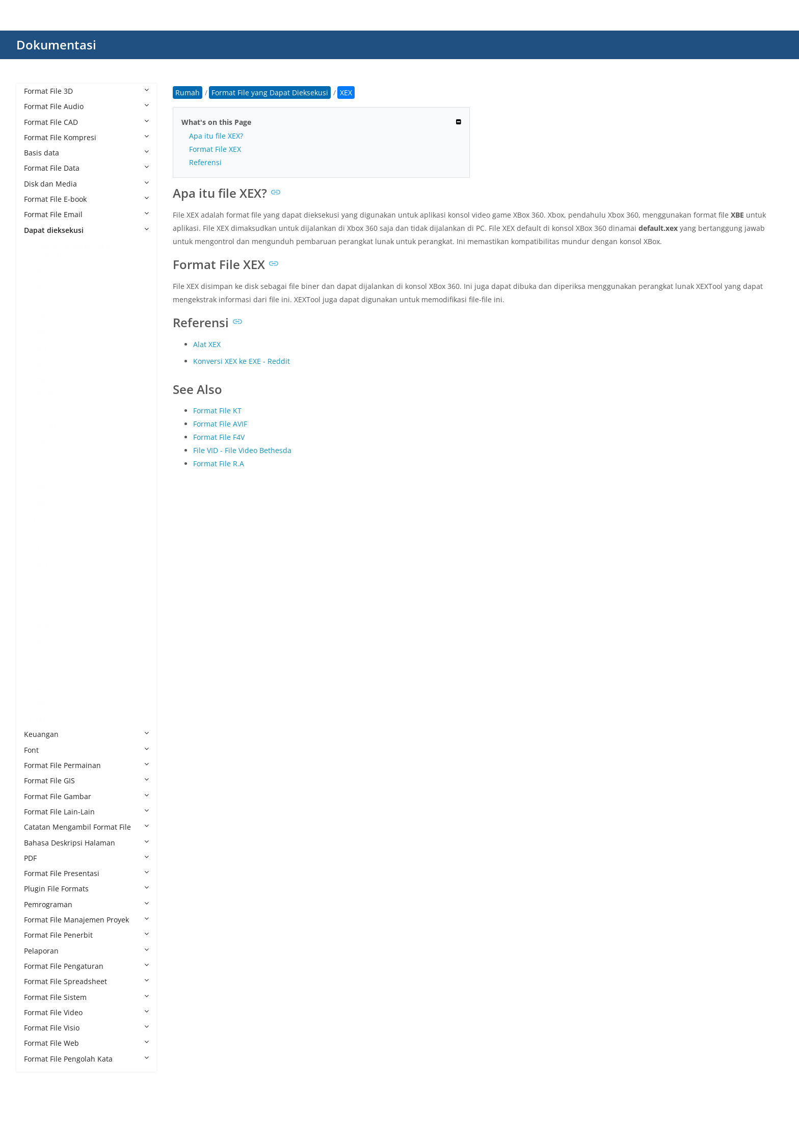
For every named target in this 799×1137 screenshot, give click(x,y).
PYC (40, 595)
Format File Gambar (86, 796)
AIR (39, 317)
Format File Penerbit (86, 935)
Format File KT (217, 410)
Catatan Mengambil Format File (86, 827)
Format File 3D (86, 91)
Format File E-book (86, 199)
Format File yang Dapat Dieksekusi (73, 250)
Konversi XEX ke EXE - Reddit (241, 361)
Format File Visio (86, 1028)
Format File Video (86, 1012)
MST (41, 564)
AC (38, 287)
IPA (39, 503)
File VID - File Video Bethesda (242, 450)
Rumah (187, 92)
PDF (86, 858)
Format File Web (86, 1043)
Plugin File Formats (86, 888)
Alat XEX (207, 344)
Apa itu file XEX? (216, 136)
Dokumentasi (56, 44)
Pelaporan (86, 951)
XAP (40, 688)
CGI (40, 410)
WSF (41, 657)
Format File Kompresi (86, 137)
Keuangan (86, 734)
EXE (40, 487)
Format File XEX (215, 149)
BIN (40, 363)
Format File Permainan (86, 765)
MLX (41, 534)
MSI (40, 549)
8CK (40, 271)
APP (40, 333)
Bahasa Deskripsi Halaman (86, 843)
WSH (42, 672)
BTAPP (45, 395)
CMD (42, 441)
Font (86, 750)
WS (39, 642)
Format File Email (86, 214)
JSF (39, 518)
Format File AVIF (220, 424)
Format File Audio (86, 106)
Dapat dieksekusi (86, 230)
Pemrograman (86, 904)
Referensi (205, 162)
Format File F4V (219, 437)
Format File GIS (86, 780)
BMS (41, 379)
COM (42, 456)
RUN (41, 626)
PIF (39, 580)
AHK (41, 302)
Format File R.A (218, 463)
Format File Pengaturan (86, 966)
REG (41, 611)
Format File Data (86, 168)
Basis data (86, 152)
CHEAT (45, 426)
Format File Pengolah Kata (86, 1059)
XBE (40, 703)
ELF (39, 472)
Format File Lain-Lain (86, 811)
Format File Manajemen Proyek (86, 919)
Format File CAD (86, 122)
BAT (40, 348)
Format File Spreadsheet (86, 981)
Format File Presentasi (86, 873)
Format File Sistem (86, 997)
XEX (40, 719)
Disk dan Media (86, 184)
